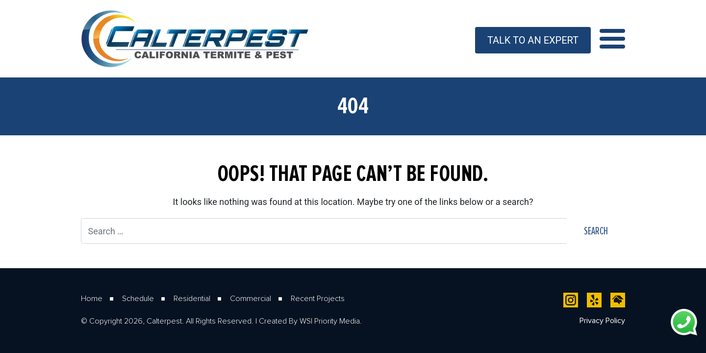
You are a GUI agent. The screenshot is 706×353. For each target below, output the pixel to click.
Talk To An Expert (533, 40)
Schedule (138, 298)
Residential (192, 298)
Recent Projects (318, 298)
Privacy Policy (602, 320)
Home (91, 298)
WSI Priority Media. (331, 321)
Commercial (250, 298)
